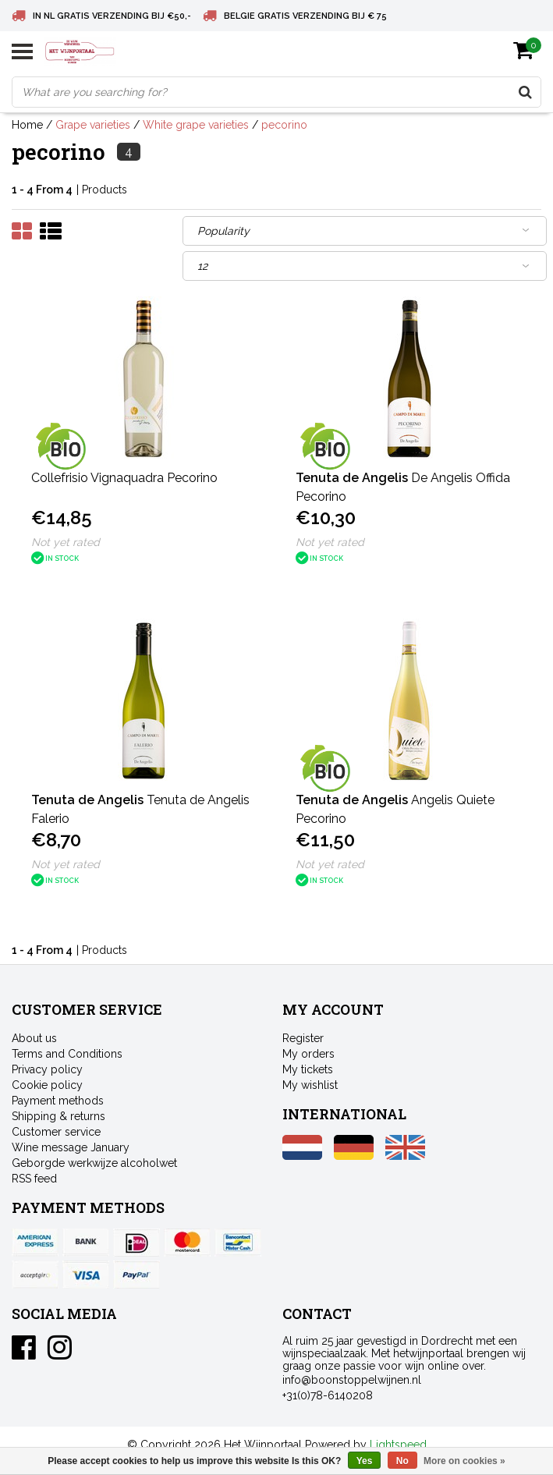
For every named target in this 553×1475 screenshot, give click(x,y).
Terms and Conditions (67, 1054)
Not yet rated (65, 542)
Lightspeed (398, 1444)
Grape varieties (92, 125)
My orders (308, 1054)
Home (27, 125)
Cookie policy (47, 1085)
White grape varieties (196, 125)
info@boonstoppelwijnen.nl (351, 1380)
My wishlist (310, 1085)
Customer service (56, 1132)
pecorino (284, 125)
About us (34, 1038)
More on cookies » (464, 1460)
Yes (364, 1460)
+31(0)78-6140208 (327, 1395)
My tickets (307, 1069)
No (402, 1460)
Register (303, 1038)
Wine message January (70, 1147)
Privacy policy (47, 1069)
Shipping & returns (58, 1116)
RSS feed (34, 1178)
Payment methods (58, 1100)
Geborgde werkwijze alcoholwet (94, 1163)
